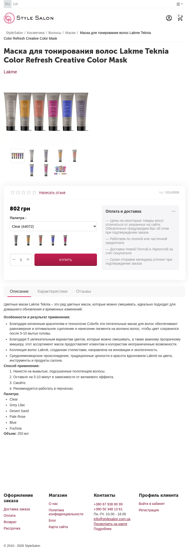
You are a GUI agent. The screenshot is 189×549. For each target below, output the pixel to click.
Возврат (10, 522)
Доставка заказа (17, 509)
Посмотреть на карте (110, 524)
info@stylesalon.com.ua (112, 519)
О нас (53, 504)
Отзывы (81, 291)
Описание (19, 291)
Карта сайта (58, 527)
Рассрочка (12, 528)
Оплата (10, 515)
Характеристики (51, 291)
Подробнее (103, 529)
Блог (52, 520)
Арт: (162, 192)
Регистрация (149, 510)
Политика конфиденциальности (66, 512)
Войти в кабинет (152, 504)
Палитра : (18, 218)
